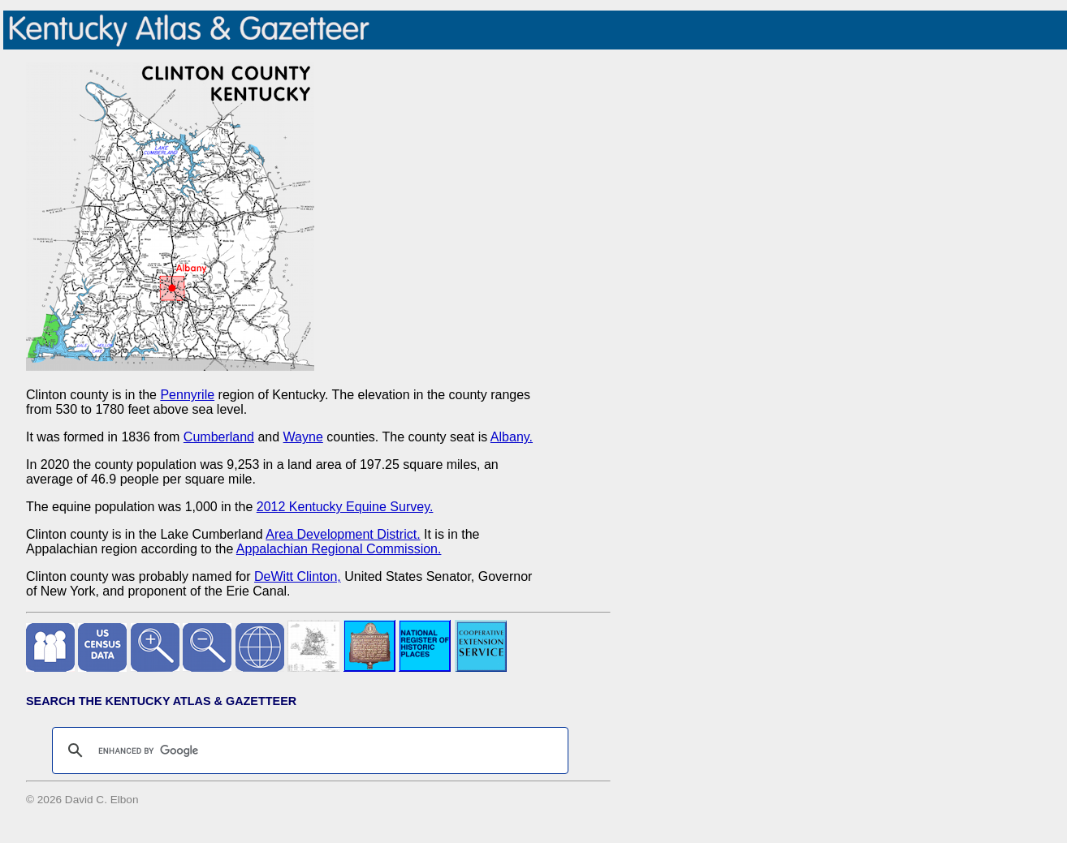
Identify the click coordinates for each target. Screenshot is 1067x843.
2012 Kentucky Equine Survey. (345, 507)
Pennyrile (187, 395)
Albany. (511, 437)
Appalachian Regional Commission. (339, 549)
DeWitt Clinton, (297, 576)
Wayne (303, 437)
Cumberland (219, 437)
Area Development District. (343, 534)
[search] (307, 750)
